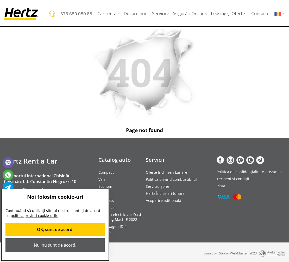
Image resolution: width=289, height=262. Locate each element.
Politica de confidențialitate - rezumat (249, 171)
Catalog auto (114, 159)
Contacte (260, 13)
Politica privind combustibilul (171, 179)
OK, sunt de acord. (55, 229)
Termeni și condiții (233, 178)
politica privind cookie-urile (34, 215)
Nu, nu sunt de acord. (55, 245)
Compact (106, 172)
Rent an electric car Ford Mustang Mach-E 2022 (119, 217)
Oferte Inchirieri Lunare (166, 172)
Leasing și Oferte (228, 13)
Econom (105, 186)
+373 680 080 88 (75, 14)
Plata (221, 185)
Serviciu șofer (157, 186)
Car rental (107, 13)
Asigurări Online (188, 13)
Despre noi (135, 13)
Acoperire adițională (163, 200)
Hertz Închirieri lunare (165, 193)
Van (101, 179)
